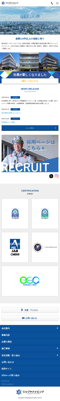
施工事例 (6, 348)
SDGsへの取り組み (11, 375)
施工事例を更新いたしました (11, 113)
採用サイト (7, 369)
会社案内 (6, 328)
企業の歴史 (7, 342)
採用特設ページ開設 (8, 122)
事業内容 (6, 335)
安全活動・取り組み (11, 355)
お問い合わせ (8, 362)
